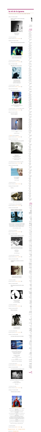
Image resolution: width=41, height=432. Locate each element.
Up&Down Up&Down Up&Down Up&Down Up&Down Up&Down (16, 210)
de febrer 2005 (30, 193)
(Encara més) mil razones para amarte (18, 42)
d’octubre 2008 (30, 89)
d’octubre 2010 (30, 64)
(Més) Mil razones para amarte (16, 65)
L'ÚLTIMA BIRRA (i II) (30, 242)
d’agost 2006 (30, 147)
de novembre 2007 (30, 111)
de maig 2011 (30, 49)
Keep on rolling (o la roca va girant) (17, 140)
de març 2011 (30, 52)
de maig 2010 (30, 74)
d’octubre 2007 (30, 114)
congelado (30, 267)
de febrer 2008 (30, 104)
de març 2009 (30, 79)
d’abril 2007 (30, 126)
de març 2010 (30, 77)
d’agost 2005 (30, 178)
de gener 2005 (30, 196)
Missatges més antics (21, 429)
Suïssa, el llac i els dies (30, 228)
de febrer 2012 (30, 35)
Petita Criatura (30, 288)
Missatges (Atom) (15, 431)
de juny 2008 (30, 97)
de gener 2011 (30, 55)
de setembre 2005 (30, 175)
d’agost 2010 (30, 69)
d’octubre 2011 (30, 45)
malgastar (30, 277)
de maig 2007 (30, 124)
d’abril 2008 (30, 101)
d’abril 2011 (30, 50)
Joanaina (30, 365)
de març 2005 (30, 191)
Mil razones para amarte (15, 90)
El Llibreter (30, 319)
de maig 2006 (30, 154)
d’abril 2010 (30, 76)
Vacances (30, 264)
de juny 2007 (30, 123)
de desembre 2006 (30, 135)
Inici (16, 429)
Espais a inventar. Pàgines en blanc (17, 235)
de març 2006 (30, 159)
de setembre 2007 (30, 116)
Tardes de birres (30, 240)
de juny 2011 (30, 47)
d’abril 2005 (30, 188)
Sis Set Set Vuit (30, 311)
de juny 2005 (30, 183)
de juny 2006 (30, 151)
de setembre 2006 (30, 144)
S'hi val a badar (30, 335)
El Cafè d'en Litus (30, 218)
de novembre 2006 (30, 138)
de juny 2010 (30, 72)
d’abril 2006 (30, 156)
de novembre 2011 (30, 42)
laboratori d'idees (30, 263)
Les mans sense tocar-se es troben (17, 336)
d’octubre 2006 (30, 141)
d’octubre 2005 (30, 173)
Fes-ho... (12, 187)
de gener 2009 (30, 81)
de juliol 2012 (30, 32)
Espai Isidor (31, 306)
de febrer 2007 (30, 130)
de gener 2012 (30, 37)
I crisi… (31, 332)
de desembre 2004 (30, 199)
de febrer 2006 (30, 161)
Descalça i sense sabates (30, 292)
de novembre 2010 (30, 61)
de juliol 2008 (30, 96)
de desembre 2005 (30, 166)
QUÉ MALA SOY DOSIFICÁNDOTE (30, 212)
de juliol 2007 (30, 121)
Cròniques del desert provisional (30, 330)
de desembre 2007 (30, 108)
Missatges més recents (11, 429)
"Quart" (11, 135)
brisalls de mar (30, 363)
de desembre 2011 (30, 39)
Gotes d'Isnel (31, 341)
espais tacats (31, 285)
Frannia (30, 347)
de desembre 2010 (30, 58)
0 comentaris (18, 38)
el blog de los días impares (30, 301)
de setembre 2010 (30, 66)
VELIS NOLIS (31, 353)
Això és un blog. (30, 271)
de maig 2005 (30, 186)
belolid (31, 259)
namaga (30, 280)
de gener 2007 (30, 132)
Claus (12, 167)
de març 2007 (30, 128)
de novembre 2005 (30, 170)
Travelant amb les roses (30, 367)
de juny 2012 (30, 33)
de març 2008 (30, 103)
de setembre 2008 (30, 91)
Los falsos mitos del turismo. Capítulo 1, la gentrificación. (30, 235)
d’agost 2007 (30, 119)
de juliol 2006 (30, 149)
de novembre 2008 (30, 86)
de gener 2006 (30, 164)
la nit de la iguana (16, 11)
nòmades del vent (30, 255)
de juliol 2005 (30, 181)
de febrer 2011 (30, 54)
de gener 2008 (30, 106)
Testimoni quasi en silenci (15, 391)
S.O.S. (31, 281)
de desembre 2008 (30, 83)
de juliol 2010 (30, 70)
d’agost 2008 (30, 94)
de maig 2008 (30, 99)
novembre (30, 246)
